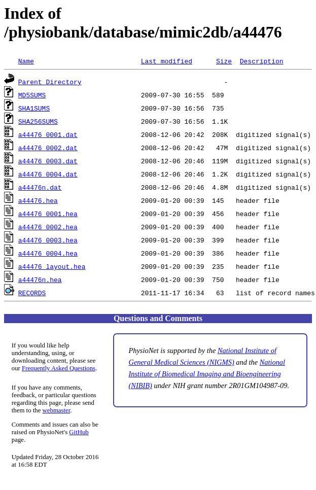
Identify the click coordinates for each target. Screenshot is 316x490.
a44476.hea (38, 200)
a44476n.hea (40, 279)
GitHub (78, 432)
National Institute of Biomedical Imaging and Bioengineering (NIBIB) (207, 374)
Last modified (166, 60)
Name (26, 60)
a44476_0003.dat (48, 160)
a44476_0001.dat (48, 134)
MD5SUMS (32, 94)
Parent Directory (50, 81)
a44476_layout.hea (52, 266)
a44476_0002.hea (48, 226)
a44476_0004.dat (48, 174)
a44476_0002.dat (48, 147)
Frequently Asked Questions (58, 368)
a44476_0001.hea (48, 213)
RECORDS (32, 292)
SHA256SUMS (38, 121)
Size (224, 60)
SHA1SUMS (34, 108)
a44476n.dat (40, 187)
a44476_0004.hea (48, 253)
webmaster (57, 410)
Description (262, 60)
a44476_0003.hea (48, 239)
